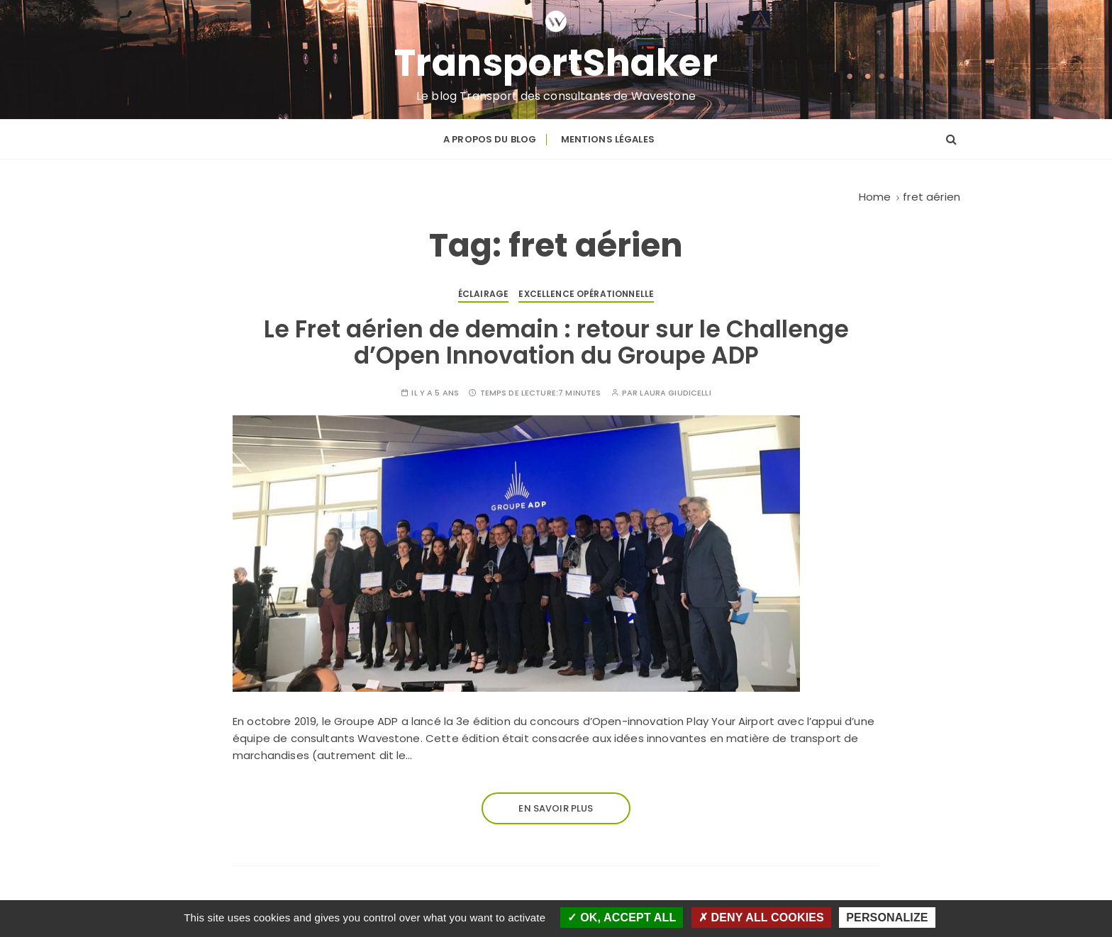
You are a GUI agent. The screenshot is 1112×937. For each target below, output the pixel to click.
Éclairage (483, 294)
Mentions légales (608, 139)
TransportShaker (556, 63)
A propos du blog (489, 139)
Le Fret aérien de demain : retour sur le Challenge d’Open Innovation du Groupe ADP (556, 342)
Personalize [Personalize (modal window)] (887, 917)
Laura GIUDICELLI (675, 393)
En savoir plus (555, 808)
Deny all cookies (761, 917)
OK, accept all (621, 917)
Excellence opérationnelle (586, 294)
